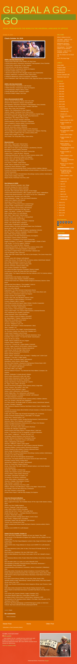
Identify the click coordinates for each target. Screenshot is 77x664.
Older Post (50, 624)
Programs (59, 67)
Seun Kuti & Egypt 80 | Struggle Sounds (66, 127)
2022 (60, 91)
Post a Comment (11, 616)
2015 (60, 202)
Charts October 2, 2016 (66, 175)
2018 (60, 101)
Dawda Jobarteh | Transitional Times (65, 144)
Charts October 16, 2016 (66, 141)
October (62, 114)
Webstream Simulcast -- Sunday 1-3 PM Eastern (63, 44)
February (62, 196)
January (62, 199)
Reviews (59, 72)
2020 (60, 96)
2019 (60, 99)
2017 (60, 104)
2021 (60, 94)
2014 (60, 205)
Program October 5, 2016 (67, 167)
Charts (10, 610)
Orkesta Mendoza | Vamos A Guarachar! (67, 148)
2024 (60, 86)
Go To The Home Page (63, 58)
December (63, 109)
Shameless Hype (61, 77)
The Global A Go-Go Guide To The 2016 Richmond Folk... (65, 172)
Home (29, 624)
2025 (60, 83)
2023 (60, 88)
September (63, 178)
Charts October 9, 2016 (66, 155)
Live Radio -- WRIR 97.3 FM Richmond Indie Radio (64, 40)
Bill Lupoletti (7, 636)
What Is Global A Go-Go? (64, 37)
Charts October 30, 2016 (66, 120)
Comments (61, 238)
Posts (60, 235)
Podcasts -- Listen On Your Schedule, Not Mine (64, 51)
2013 (60, 207)
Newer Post (7, 624)
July (61, 184)
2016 (60, 106)
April (61, 191)
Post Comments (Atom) (16, 627)
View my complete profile (9, 645)
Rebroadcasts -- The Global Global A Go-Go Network (64, 47)
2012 (60, 210)
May (61, 189)
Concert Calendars (62, 74)
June (61, 186)
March (62, 194)
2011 (60, 212)
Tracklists (59, 70)
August (62, 181)
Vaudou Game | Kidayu (66, 134)
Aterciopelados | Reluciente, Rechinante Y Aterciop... (67, 160)
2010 (60, 215)
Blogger (47, 660)
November (63, 111)
